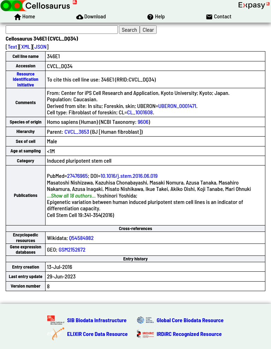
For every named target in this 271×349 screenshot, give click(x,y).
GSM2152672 (72, 249)
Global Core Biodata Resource (190, 320)
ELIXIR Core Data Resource (97, 333)
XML (25, 46)
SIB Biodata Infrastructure (96, 320)
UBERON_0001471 (177, 105)
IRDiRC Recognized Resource (189, 333)
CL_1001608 (140, 112)
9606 (143, 121)
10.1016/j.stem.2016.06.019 (129, 175)
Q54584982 (81, 237)
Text (12, 46)
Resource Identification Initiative (25, 79)
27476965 (77, 175)
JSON (41, 46)
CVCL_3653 (77, 131)
